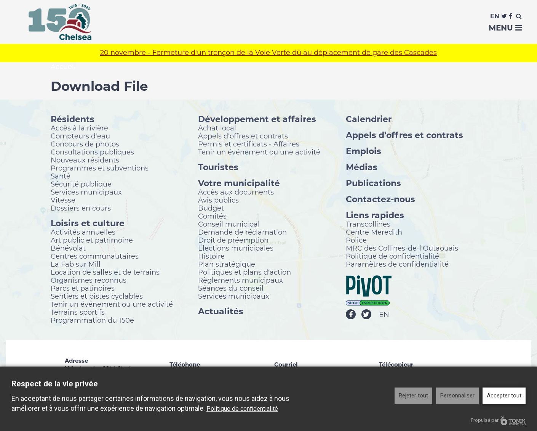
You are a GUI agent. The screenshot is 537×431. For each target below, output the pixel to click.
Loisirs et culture (88, 223)
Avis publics (218, 200)
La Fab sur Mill (76, 264)
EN (384, 315)
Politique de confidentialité (392, 256)
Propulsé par (498, 420)
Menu (505, 27)
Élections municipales (235, 248)
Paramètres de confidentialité (397, 264)
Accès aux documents (236, 192)
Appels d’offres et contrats (404, 135)
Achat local (217, 128)
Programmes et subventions (100, 168)
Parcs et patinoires (83, 288)
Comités (212, 216)
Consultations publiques (92, 152)
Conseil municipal (229, 224)
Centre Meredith (374, 232)
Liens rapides (375, 215)
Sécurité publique (81, 184)
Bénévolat (68, 248)
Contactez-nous (380, 199)
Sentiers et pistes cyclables (97, 296)
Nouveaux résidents (85, 160)
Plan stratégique (226, 264)
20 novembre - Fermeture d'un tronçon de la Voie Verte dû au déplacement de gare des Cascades (268, 53)
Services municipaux (86, 192)
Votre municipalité (239, 183)
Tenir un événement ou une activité (112, 304)
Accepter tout (504, 395)
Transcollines (368, 224)
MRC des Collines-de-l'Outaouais (402, 248)
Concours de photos (85, 144)
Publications (373, 183)
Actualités (220, 311)
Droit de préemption (233, 240)
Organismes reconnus (88, 280)
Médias (361, 167)
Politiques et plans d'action (244, 272)
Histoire (211, 256)
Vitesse (63, 200)
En (494, 16)
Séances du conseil (231, 288)
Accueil (63, 67)
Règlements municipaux (240, 280)
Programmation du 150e (92, 320)
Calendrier (369, 119)
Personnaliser (457, 395)
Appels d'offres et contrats (243, 136)
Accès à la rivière (79, 128)
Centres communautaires (95, 256)
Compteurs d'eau (80, 136)
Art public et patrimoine (92, 240)
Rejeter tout (413, 395)
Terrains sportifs (78, 312)
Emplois (363, 151)
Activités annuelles (83, 232)
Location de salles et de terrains (105, 272)
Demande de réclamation (242, 232)
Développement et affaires (257, 119)
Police (356, 240)
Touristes (218, 167)
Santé (60, 176)
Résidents (72, 119)
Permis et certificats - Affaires (248, 144)
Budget (211, 208)
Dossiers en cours (81, 208)
